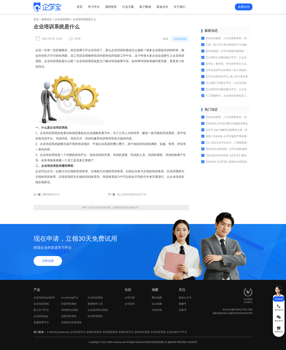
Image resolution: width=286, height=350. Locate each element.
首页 (79, 6)
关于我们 (179, 6)
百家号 (188, 310)
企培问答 (130, 297)
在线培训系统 (94, 332)
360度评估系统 (69, 309)
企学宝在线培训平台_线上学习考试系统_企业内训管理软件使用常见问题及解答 (226, 76)
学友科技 (157, 309)
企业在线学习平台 (177, 332)
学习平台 (94, 6)
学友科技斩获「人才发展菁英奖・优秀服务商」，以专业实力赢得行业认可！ (226, 38)
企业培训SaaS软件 (44, 297)
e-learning (52, 332)
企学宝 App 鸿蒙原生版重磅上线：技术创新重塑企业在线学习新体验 (226, 129)
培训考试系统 (142, 332)
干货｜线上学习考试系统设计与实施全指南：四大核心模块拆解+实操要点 (226, 44)
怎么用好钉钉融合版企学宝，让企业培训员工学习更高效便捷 (226, 89)
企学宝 (98, 207)
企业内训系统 (95, 297)
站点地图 (157, 303)
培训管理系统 (68, 303)
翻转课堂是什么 (51, 194)
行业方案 (128, 6)
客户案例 (145, 6)
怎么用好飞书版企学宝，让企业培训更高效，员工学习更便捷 (226, 82)
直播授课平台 (41, 322)
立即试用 (48, 260)
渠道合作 (162, 6)
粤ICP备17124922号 (187, 342)
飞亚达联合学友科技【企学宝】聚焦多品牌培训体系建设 (226, 155)
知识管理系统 (95, 316)
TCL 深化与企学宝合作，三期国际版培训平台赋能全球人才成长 (226, 142)
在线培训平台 (126, 332)
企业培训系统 (62, 19)
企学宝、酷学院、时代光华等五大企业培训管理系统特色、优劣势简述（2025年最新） (226, 63)
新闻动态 (47, 19)
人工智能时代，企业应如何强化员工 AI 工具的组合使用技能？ (226, 95)
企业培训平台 (78, 332)
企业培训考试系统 (98, 309)
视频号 (188, 304)
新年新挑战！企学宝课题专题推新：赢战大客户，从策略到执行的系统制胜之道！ (226, 51)
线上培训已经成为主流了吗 (131, 194)
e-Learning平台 (69, 297)
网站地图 (157, 297)
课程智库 (111, 6)
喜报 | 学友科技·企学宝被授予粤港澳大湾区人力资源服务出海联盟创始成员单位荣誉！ (226, 136)
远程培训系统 (68, 316)
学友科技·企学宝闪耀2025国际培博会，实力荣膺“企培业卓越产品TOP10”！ (226, 123)
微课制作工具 (95, 303)
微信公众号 (188, 297)
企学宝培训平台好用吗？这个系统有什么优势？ (226, 70)
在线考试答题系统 (71, 322)
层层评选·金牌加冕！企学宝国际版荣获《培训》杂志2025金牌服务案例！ (226, 149)
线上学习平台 (41, 309)
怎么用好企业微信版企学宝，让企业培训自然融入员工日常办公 (226, 57)
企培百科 (130, 303)
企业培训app (41, 316)
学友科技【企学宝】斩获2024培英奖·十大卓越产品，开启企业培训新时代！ (226, 161)
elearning (64, 332)
